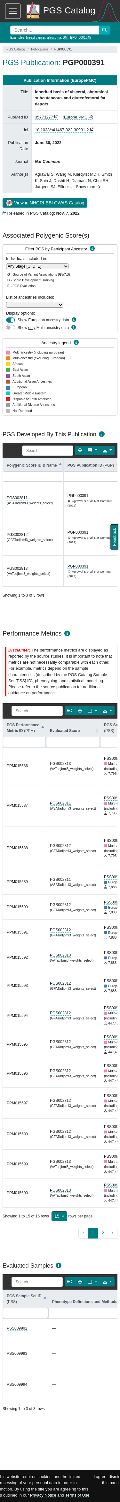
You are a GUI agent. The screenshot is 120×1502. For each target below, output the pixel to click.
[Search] (47, 451)
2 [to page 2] (103, 1233)
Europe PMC (75, 117)
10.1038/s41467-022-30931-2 (62, 129)
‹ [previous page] (83, 1233)
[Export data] (107, 450)
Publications (39, 49)
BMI (65, 37)
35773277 (44, 117)
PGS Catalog (15, 49)
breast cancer (35, 37)
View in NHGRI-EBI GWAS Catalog (45, 202)
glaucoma (54, 37)
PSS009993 (17, 1353)
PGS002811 (17, 498)
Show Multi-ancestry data (43, 327)
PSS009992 (17, 1328)
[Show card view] (69, 711)
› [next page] (112, 1233)
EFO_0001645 (80, 37)
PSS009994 (17, 1384)
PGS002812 (17, 534)
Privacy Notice (43, 1495)
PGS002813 (17, 568)
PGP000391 (78, 495)
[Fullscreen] (80, 450)
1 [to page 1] (93, 1233)
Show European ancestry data (43, 320)
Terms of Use (77, 1495)
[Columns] (92, 450)
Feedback (114, 537)
